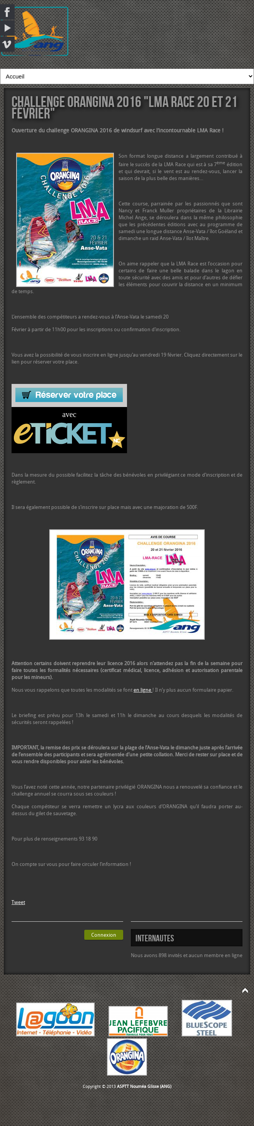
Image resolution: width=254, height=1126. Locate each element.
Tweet (18, 902)
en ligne (143, 690)
